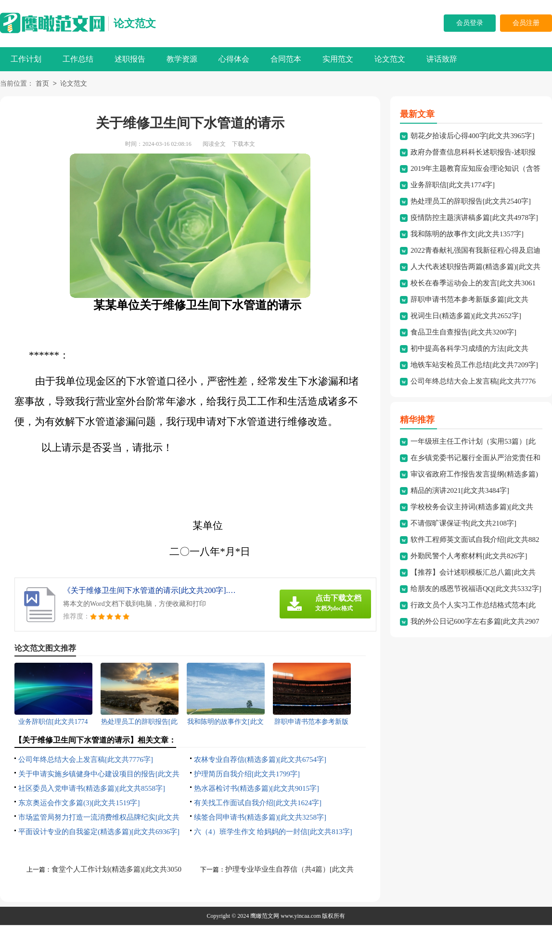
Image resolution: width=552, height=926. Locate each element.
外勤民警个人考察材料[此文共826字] (469, 557)
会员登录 (469, 22)
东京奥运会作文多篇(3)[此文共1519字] (79, 804)
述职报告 (130, 59)
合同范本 (285, 59)
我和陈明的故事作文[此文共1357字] (467, 235)
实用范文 (337, 59)
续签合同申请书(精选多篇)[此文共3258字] (260, 818)
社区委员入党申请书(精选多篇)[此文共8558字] (91, 789)
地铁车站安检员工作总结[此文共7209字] (474, 366)
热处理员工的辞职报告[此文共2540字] (471, 202)
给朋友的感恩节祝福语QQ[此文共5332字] (476, 589)
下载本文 (243, 144)
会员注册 (526, 22)
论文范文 (135, 23)
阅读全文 (214, 144)
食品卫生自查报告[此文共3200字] (463, 333)
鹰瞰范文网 (264, 916)
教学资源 (182, 59)
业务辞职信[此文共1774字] (453, 186)
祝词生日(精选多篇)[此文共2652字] (466, 317)
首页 (42, 84)
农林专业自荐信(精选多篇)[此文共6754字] (260, 760)
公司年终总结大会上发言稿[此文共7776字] (85, 760)
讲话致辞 (441, 59)
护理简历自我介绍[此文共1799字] (247, 775)
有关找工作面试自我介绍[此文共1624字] (257, 804)
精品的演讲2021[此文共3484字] (460, 491)
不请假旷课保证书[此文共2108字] (463, 524)
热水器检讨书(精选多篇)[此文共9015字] (256, 789)
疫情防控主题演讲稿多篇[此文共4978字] (474, 218)
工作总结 (78, 59)
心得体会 (233, 59)
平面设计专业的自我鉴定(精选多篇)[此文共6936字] (99, 832)
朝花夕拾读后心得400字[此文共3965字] (473, 137)
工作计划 (26, 59)
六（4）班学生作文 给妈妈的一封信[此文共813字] (273, 832)
